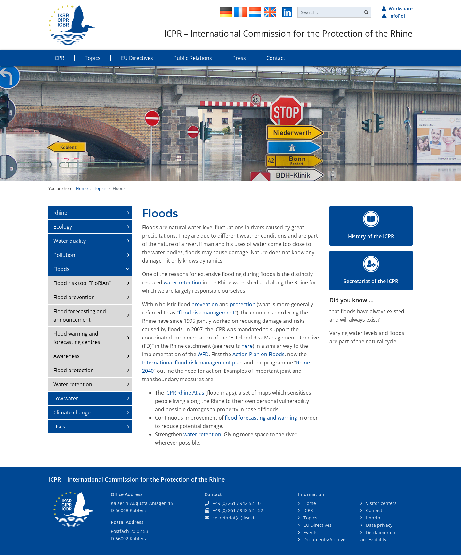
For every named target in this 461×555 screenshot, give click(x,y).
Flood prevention (74, 297)
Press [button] (239, 57)
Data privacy (378, 525)
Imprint (373, 518)
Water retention (72, 384)
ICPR (307, 510)
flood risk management (207, 312)
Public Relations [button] (193, 57)
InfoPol (393, 16)
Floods (61, 269)
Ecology (62, 226)
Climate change (72, 412)
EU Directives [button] (137, 57)
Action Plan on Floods (258, 354)
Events (310, 532)
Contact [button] (275, 57)
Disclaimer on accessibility (377, 536)
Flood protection (73, 370)
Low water (65, 398)
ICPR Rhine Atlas (184, 392)
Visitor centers (381, 503)
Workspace (397, 8)
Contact (373, 510)
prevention (204, 304)
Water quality (69, 240)
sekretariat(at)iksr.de (235, 518)
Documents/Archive (323, 539)
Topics (100, 188)
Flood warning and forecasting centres (76, 338)
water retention (182, 282)
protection (243, 304)
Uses (59, 426)
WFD (203, 354)
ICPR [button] (58, 57)
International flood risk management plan (193, 362)
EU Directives (317, 525)
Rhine (60, 212)
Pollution (64, 254)
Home (82, 188)
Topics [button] (93, 57)
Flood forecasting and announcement (79, 315)
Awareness (66, 356)
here (247, 345)
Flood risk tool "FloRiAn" (82, 283)
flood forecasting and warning (261, 417)
